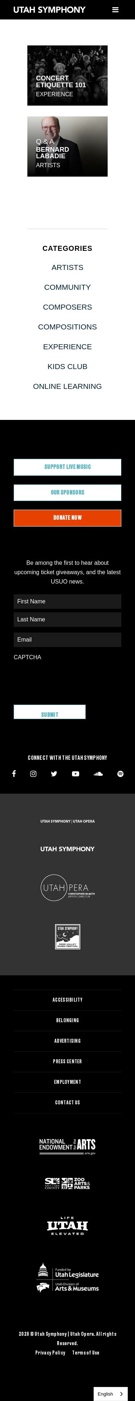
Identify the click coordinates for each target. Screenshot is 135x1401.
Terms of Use (85, 1353)
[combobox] (111, 1394)
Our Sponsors (68, 493)
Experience (54, 94)
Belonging (67, 1020)
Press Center (67, 1061)
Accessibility (67, 1000)
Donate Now (67, 518)
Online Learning (67, 386)
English (105, 1394)
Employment (67, 1082)
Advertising (67, 1041)
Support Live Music (67, 467)
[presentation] (68, 679)
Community (67, 287)
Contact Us (67, 1102)
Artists (48, 165)
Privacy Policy (50, 1353)
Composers (67, 307)
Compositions (67, 327)
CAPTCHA (27, 657)
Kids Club (67, 366)
